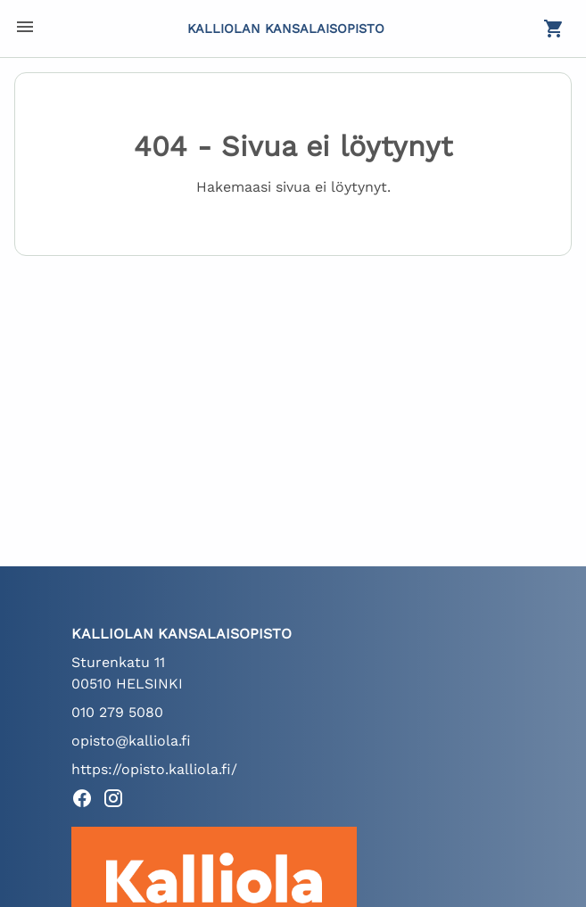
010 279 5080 (117, 712)
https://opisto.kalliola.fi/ (154, 769)
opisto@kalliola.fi (131, 740)
